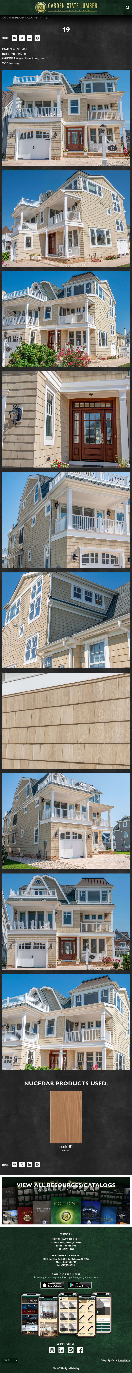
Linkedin (61, 1350)
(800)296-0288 (69, 1262)
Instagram (52, 1350)
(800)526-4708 (69, 1245)
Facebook (80, 1350)
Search (127, 7)
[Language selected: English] (10, 1360)
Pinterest (71, 1350)
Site (66, 1368)
